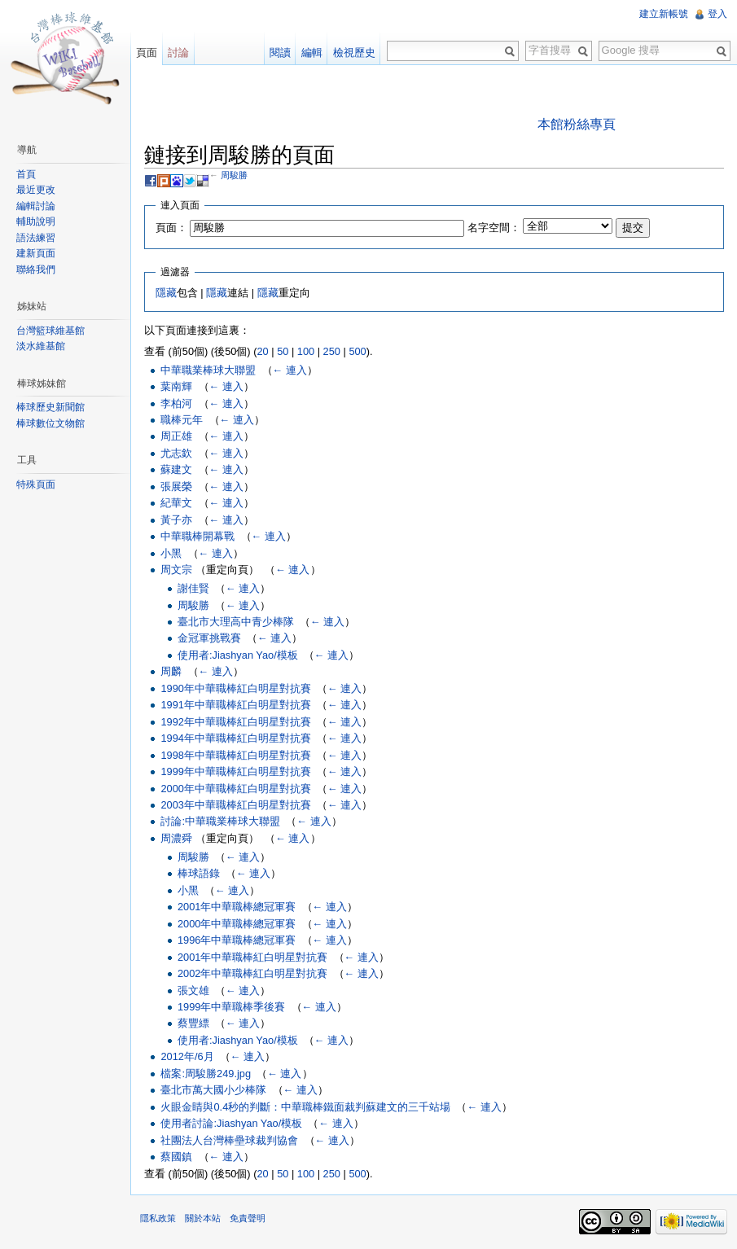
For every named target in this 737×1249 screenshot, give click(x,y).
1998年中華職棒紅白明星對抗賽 (235, 755)
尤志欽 (176, 453)
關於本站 (203, 1218)
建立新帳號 (663, 14)
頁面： (171, 227)
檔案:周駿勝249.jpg (205, 1073)
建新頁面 (35, 253)
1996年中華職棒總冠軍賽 (237, 940)
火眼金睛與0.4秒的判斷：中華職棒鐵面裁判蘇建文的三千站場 (305, 1107)
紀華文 (176, 503)
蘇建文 (176, 469)
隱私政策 (158, 1218)
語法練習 (35, 237)
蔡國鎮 (176, 1156)
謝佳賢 (193, 588)
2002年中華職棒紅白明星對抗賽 (252, 973)
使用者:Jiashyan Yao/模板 (238, 655)
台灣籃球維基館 (50, 330)
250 (331, 351)
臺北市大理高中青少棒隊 (236, 622)
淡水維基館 (40, 346)
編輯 (311, 52)
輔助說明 (35, 221)
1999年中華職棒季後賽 (231, 1007)
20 (262, 351)
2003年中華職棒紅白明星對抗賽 (235, 805)
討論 (178, 52)
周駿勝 (234, 175)
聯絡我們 (35, 269)
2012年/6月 (186, 1056)
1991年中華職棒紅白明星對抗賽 (235, 705)
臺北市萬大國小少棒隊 (213, 1090)
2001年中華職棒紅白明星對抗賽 (252, 957)
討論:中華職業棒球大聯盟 (220, 821)
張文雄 (193, 990)
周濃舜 (176, 838)
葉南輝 (176, 386)
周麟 (171, 671)
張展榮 (176, 486)
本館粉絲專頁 (576, 124)
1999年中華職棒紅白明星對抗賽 (235, 771)
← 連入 (290, 370)
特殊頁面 (35, 484)
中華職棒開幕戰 (197, 536)
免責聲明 (247, 1218)
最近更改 (35, 189)
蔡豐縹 (193, 1023)
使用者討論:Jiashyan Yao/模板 (231, 1123)
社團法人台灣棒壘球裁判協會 (229, 1140)
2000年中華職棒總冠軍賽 (237, 924)
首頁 (26, 174)
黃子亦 (176, 520)
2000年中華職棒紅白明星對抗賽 (235, 788)
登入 (717, 14)
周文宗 (176, 569)
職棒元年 (181, 420)
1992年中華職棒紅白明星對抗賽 (235, 722)
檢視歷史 (354, 52)
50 (282, 351)
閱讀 (280, 52)
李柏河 (176, 403)
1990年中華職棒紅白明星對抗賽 (235, 688)
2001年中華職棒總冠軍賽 (237, 907)
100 (305, 351)
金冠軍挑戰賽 (209, 638)
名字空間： (493, 227)
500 (357, 351)
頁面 (146, 52)
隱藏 (166, 293)
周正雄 (176, 436)
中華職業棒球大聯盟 (208, 370)
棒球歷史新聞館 (50, 407)
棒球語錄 (199, 873)
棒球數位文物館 (50, 423)
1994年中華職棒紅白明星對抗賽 (235, 738)
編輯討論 (35, 206)
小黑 (171, 553)
